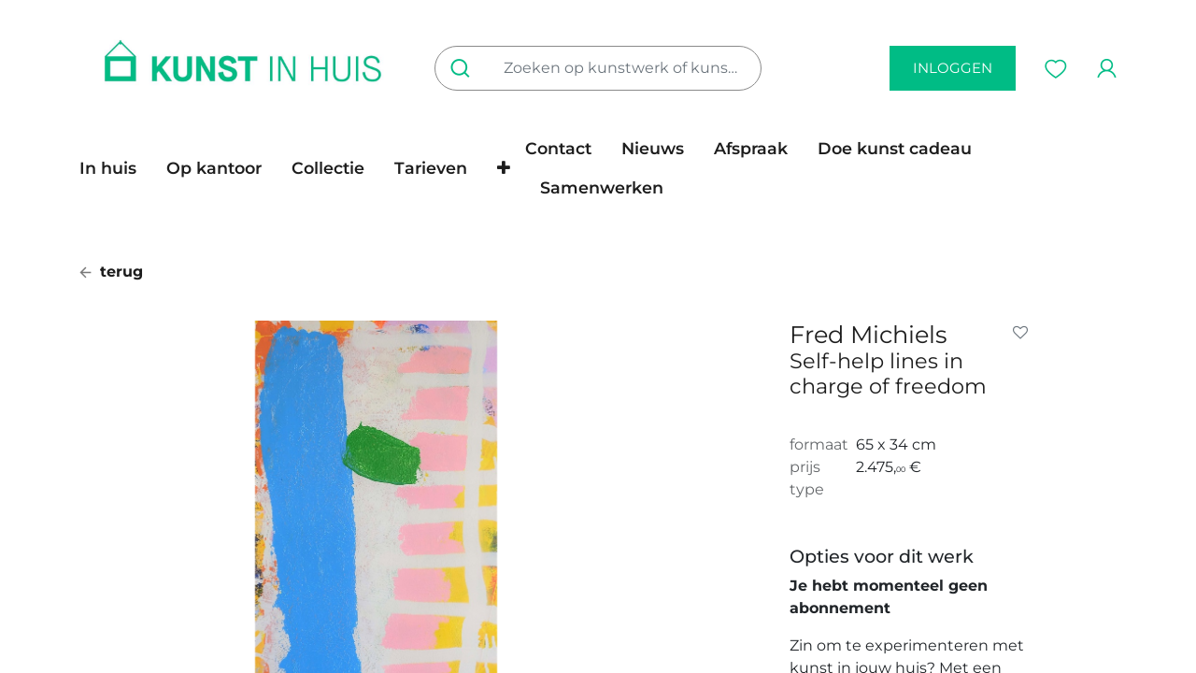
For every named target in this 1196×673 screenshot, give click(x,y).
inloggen (952, 68)
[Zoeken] (463, 68)
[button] (503, 168)
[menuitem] (115, 168)
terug (111, 271)
